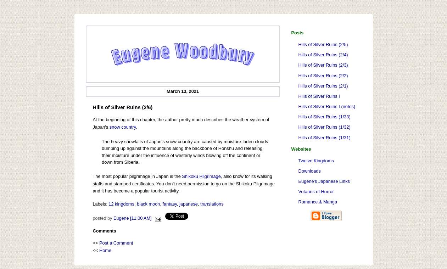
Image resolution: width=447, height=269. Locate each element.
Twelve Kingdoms (316, 160)
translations (211, 204)
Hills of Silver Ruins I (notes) (327, 106)
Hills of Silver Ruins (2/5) (323, 44)
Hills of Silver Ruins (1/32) (324, 127)
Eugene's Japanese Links (324, 181)
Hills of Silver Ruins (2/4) (323, 54)
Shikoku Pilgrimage (201, 176)
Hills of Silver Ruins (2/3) (323, 65)
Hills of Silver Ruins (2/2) (323, 75)
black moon (148, 204)
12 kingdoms (121, 204)
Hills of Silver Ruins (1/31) (324, 137)
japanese (188, 204)
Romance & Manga (317, 201)
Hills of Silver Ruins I (319, 96)
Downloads (309, 171)
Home (105, 250)
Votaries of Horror (316, 191)
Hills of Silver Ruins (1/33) (324, 116)
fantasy (170, 204)
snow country (123, 127)
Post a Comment (116, 243)
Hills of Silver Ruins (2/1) (323, 86)
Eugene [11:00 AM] (132, 218)
